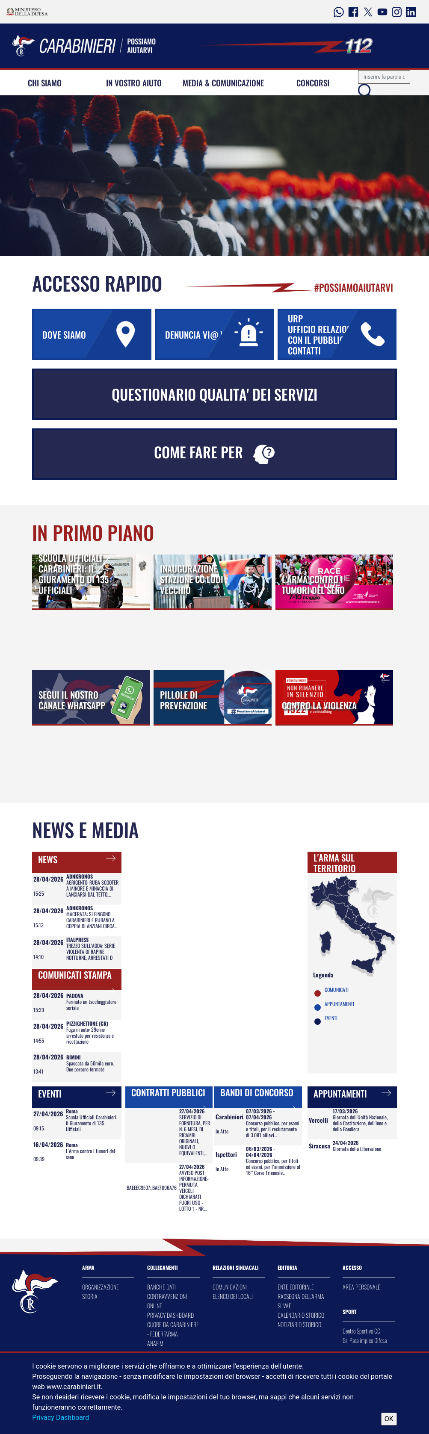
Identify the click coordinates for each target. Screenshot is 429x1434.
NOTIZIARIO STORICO (299, 1324)
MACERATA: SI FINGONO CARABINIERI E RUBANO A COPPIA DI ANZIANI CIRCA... (91, 919)
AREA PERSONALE (361, 1286)
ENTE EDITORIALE (296, 1286)
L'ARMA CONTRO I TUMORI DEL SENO (313, 584)
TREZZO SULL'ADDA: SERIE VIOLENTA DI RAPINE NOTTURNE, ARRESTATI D (90, 951)
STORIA (90, 1296)
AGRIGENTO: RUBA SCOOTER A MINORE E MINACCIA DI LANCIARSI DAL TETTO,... (92, 888)
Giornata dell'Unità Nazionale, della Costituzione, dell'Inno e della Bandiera (360, 1123)
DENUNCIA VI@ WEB (218, 334)
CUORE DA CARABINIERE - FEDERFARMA (173, 1329)
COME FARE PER (214, 452)
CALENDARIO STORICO (301, 1314)
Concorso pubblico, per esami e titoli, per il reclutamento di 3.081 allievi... (272, 1129)
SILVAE (284, 1305)
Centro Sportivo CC (361, 1330)
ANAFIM (155, 1343)
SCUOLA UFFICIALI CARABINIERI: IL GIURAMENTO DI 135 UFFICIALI (73, 573)
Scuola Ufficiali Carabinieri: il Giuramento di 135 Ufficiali (91, 1123)
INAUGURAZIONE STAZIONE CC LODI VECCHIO (191, 579)
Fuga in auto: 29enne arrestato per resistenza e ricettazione (90, 1035)
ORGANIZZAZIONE (100, 1286)
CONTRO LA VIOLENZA (319, 705)
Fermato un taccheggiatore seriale (91, 1004)
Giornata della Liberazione (357, 1148)
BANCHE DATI (161, 1286)
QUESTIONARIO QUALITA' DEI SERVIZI (214, 394)
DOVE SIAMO (95, 334)
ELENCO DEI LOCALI (233, 1296)
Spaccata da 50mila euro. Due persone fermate (90, 1066)
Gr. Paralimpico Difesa (365, 1340)
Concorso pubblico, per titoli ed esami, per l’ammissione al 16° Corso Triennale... (273, 1166)
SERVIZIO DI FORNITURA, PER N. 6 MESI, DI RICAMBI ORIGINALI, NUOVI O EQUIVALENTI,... (194, 1135)
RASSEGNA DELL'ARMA (301, 1296)
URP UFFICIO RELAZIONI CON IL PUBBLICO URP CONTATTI (341, 334)
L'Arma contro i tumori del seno (90, 1153)
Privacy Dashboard (60, 1417)
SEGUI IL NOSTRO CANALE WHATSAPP (71, 700)
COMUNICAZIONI (230, 1286)
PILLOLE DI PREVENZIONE (183, 700)
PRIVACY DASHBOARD (170, 1314)
